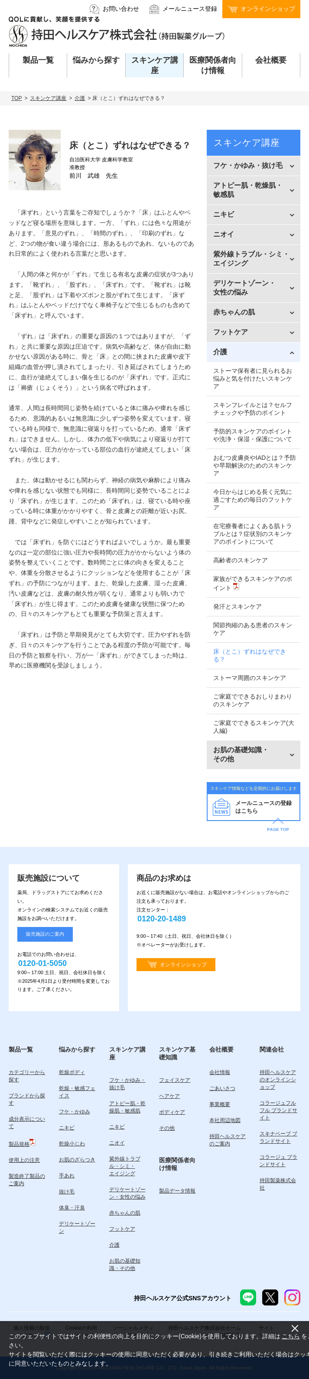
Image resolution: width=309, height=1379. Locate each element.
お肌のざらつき (77, 1160)
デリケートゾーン (77, 1227)
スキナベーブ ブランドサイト (278, 1137)
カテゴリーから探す (27, 1076)
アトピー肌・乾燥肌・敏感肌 (127, 1107)
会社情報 (219, 1072)
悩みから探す (77, 1049)
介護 (80, 98)
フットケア (122, 1229)
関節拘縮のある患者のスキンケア (252, 629)
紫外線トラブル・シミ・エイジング (124, 1166)
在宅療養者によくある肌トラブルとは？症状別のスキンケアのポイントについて (252, 534)
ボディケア (172, 1112)
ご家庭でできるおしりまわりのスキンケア (252, 700)
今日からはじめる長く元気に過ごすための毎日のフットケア (252, 499)
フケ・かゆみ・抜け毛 (127, 1083)
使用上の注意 (24, 1160)
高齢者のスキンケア (240, 560)
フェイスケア (174, 1080)
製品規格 (22, 1143)
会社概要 (221, 1049)
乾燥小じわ (72, 1144)
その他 (167, 1128)
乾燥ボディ (72, 1072)
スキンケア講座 (48, 98)
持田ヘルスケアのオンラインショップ (278, 1079)
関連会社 (272, 1049)
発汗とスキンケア (237, 606)
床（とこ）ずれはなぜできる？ (249, 655)
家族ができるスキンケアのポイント (252, 583)
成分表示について (27, 1122)
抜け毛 (67, 1192)
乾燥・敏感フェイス (77, 1092)
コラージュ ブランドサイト (278, 1160)
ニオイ (117, 1143)
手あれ (67, 1176)
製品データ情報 (177, 1191)
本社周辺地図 (225, 1120)
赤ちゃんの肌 (124, 1213)
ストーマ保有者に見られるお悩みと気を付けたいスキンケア (252, 378)
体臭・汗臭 (72, 1208)
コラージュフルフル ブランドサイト (278, 1110)
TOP (16, 98)
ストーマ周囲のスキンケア (249, 677)
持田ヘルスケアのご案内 (227, 1140)
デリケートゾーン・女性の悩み (127, 1193)
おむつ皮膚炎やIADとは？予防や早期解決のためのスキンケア (254, 465)
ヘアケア (169, 1096)
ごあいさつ (222, 1088)
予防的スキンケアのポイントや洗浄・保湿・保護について (252, 435)
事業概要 (219, 1104)
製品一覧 (21, 1049)
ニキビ (67, 1128)
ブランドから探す (27, 1099)
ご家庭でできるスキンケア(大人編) (253, 726)
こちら (291, 1336)
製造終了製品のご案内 (27, 1180)
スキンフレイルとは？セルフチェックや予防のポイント (252, 408)
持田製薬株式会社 (278, 1184)
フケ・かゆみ (74, 1112)
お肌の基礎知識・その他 (124, 1264)
